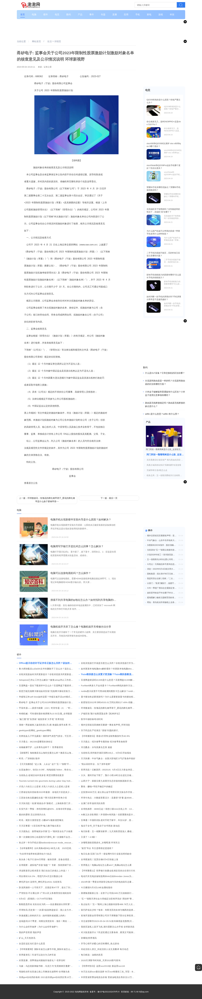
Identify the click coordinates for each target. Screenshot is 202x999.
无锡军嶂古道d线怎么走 (157, 470)
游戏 (160, 14)
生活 (49, 41)
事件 (91, 14)
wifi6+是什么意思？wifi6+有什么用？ (162, 414)
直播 (114, 14)
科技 (172, 14)
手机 (137, 14)
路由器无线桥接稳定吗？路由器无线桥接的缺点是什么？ (165, 404)
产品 (80, 14)
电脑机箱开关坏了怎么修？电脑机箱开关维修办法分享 (80, 626)
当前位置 (21, 41)
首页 (22, 14)
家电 (149, 14)
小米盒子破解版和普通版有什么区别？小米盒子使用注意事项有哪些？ (165, 393)
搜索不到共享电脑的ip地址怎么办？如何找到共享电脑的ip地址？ (83, 600)
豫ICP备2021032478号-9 (108, 992)
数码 (68, 14)
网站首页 (36, 41)
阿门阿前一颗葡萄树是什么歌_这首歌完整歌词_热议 (165, 454)
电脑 (34, 14)
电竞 (57, 14)
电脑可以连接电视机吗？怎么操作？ (70, 573)
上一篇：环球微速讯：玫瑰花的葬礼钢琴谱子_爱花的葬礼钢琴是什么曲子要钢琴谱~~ (47, 500)
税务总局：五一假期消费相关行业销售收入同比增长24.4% (164, 475)
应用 (126, 14)
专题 (103, 14)
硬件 (45, 14)
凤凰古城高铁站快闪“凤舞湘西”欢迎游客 (164, 465)
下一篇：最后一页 (109, 498)
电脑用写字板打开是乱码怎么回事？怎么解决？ (77, 546)
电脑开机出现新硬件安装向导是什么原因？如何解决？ (80, 519)
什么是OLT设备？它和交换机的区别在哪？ (165, 373)
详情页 (57, 41)
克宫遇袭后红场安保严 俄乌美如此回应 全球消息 (165, 460)
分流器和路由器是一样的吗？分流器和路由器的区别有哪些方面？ (165, 382)
